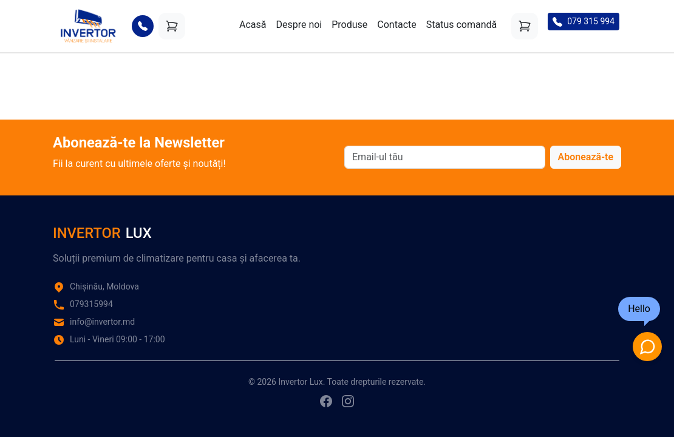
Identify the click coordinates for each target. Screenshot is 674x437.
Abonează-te (585, 157)
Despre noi (299, 24)
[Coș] (171, 26)
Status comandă (461, 24)
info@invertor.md (102, 322)
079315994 (91, 304)
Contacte (396, 24)
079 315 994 (583, 21)
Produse (349, 24)
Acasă (252, 24)
